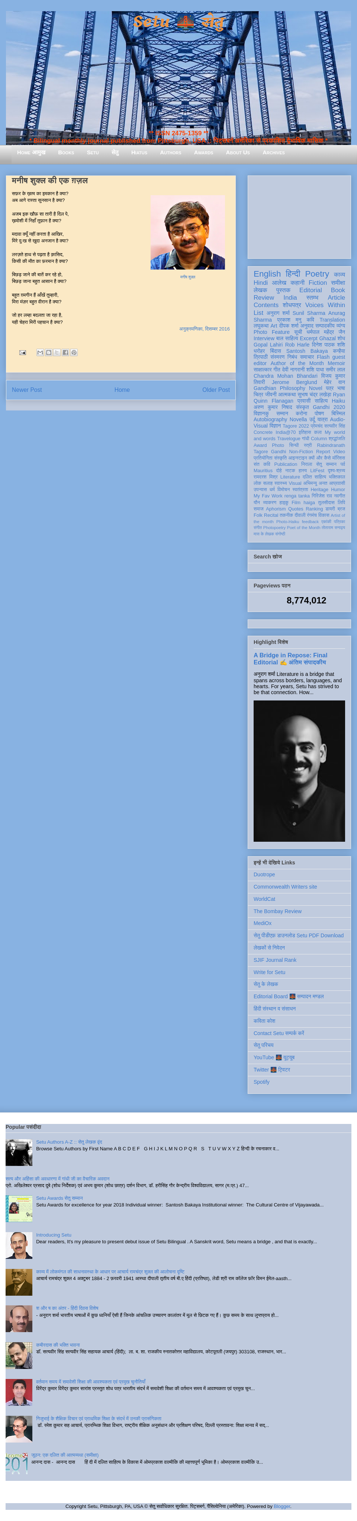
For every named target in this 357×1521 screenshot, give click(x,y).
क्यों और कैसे (320, 458)
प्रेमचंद (317, 426)
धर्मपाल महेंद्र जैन (325, 332)
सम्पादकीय (325, 326)
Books (66, 152)
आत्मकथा (287, 394)
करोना (301, 413)
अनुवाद (306, 326)
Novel (315, 388)
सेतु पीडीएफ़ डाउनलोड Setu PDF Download (299, 935)
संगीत (258, 527)
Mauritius (263, 470)
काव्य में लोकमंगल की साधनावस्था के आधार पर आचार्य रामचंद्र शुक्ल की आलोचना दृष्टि (110, 1272)
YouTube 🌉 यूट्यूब (274, 1057)
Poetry (317, 273)
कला (318, 432)
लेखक (260, 290)
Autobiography (270, 419)
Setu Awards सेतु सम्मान (59, 1198)
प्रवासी (304, 401)
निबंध (292, 357)
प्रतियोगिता (263, 458)
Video (339, 451)
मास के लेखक (264, 534)
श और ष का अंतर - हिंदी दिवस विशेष (67, 1308)
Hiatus (139, 152)
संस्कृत (302, 407)
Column (319, 438)
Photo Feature (272, 332)
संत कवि (262, 464)
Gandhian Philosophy (279, 388)
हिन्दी (293, 273)
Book (338, 290)
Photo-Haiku (287, 521)
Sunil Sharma (309, 313)
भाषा (341, 388)
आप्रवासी (337, 483)
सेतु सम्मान (326, 464)
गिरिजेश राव (322, 496)
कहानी (297, 282)
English (267, 273)
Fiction (318, 282)
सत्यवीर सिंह (334, 426)
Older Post (216, 390)
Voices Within (325, 305)
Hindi (261, 282)
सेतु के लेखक (266, 984)
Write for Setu (269, 972)
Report (323, 451)
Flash (323, 357)
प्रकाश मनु (289, 320)
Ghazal (327, 338)
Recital (271, 515)
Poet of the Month (304, 527)
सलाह (268, 483)
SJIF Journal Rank (275, 960)
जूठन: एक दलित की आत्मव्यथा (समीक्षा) (65, 1455)
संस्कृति (280, 458)
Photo (278, 445)
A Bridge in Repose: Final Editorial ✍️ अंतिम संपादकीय (290, 659)
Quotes (295, 509)
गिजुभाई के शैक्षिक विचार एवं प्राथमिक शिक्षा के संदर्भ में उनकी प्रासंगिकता (98, 1418)
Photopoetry (274, 527)
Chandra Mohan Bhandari (286, 376)
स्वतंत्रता (300, 489)
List (258, 312)
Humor (338, 489)
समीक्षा (338, 282)
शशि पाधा (315, 370)
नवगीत (339, 496)
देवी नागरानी (293, 370)
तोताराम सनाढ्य (333, 527)
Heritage (320, 489)
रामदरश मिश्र (266, 477)
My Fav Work (268, 496)
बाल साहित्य (287, 338)
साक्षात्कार (263, 370)
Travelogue (288, 438)
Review (264, 297)
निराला (306, 464)
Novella (298, 419)
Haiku (338, 401)
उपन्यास (260, 489)
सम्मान (282, 413)
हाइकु (284, 502)
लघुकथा (261, 326)
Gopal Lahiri (268, 345)
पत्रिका (339, 521)
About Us (238, 152)
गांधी (305, 438)
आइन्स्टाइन (297, 458)
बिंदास (275, 351)
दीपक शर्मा (289, 326)
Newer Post (27, 390)
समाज (259, 509)
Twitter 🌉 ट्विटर (272, 1070)
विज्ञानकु (261, 413)
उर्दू (312, 419)
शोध (341, 338)
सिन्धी (294, 445)
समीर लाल (335, 370)
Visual (295, 483)
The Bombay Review (278, 911)
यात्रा (322, 419)
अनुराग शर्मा (278, 313)
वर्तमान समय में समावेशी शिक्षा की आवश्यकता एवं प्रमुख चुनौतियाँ (90, 1382)
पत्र (330, 388)
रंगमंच (312, 515)
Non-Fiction (301, 451)
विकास (323, 515)
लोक (257, 483)
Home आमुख (31, 152)
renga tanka (297, 496)
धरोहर (259, 351)
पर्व (343, 464)
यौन (257, 502)
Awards (203, 152)
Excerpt (308, 338)
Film (296, 502)
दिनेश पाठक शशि (328, 345)
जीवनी (271, 394)
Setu (93, 152)
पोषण (319, 413)
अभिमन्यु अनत (315, 483)
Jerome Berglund (294, 382)
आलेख (279, 282)
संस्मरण (277, 357)
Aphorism (276, 509)
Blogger (282, 1506)
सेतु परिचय (264, 1045)
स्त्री (308, 445)
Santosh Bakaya (307, 351)
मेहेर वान (334, 382)
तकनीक (286, 515)
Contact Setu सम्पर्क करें (279, 1033)
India (290, 297)
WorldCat (264, 899)
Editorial (310, 290)
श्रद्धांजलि (337, 438)
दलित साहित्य (314, 477)
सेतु (115, 152)
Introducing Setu (53, 1235)
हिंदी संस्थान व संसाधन (275, 1009)
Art (274, 326)
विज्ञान (275, 426)
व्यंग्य (341, 326)
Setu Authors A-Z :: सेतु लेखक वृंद (69, 1142)
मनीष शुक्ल (187, 277)
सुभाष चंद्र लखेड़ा (314, 394)
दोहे (279, 470)
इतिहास (305, 432)
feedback (310, 521)
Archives (274, 152)
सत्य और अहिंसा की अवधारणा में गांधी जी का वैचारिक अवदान (57, 1179)
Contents (266, 305)
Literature (290, 477)
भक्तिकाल (337, 477)
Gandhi (278, 451)
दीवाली (300, 515)
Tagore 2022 (296, 426)
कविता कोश (264, 1021)
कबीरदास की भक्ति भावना (58, 1345)
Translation (332, 320)
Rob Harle (297, 345)
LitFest (317, 470)
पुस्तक (283, 290)
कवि (310, 320)
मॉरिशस (338, 458)
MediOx (262, 923)
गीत (276, 370)
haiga (309, 502)
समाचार (307, 357)
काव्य (339, 274)
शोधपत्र (292, 305)
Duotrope (264, 874)
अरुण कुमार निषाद (273, 407)
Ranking (314, 509)
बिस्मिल (338, 413)
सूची (298, 332)
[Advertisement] (299, 215)
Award (260, 445)
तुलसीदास (326, 502)
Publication (286, 464)
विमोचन (283, 489)
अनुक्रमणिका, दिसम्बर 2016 (204, 329)
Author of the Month (297, 363)
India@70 (286, 432)
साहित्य (321, 401)
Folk (258, 515)
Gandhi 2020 (329, 407)
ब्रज (341, 509)
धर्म (272, 489)
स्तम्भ (312, 297)
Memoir (336, 363)
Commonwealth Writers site (285, 887)
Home (122, 390)
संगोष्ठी (280, 534)
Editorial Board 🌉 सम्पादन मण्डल (289, 996)
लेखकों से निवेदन (269, 948)
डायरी (330, 509)
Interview (264, 338)
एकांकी (326, 521)
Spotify (262, 1082)
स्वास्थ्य (280, 483)
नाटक (290, 470)
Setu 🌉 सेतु (178, 22)
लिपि (341, 502)
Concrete (263, 432)
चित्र (258, 394)
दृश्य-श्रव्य (336, 470)
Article (336, 297)
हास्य (303, 470)
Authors (170, 152)
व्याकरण (269, 502)
